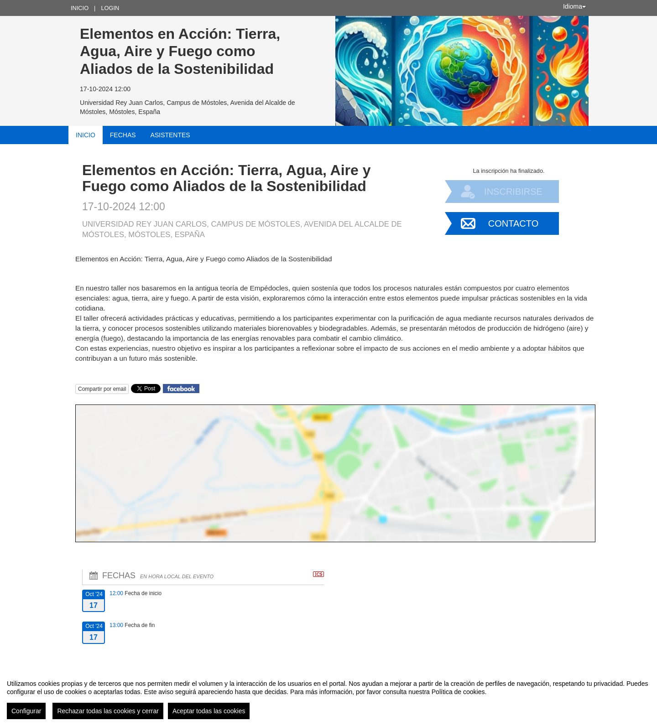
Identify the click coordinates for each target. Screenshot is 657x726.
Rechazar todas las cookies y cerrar (108, 711)
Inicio (80, 8)
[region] (328, 696)
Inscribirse (513, 192)
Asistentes (170, 135)
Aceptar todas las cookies (208, 711)
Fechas (123, 135)
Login (110, 8)
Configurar (26, 711)
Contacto (513, 223)
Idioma (574, 6)
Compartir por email (102, 389)
